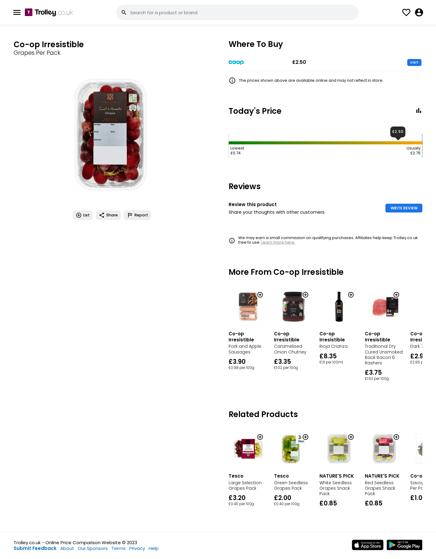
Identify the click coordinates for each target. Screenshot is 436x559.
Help (154, 548)
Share (108, 215)
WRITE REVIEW (404, 208)
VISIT (414, 62)
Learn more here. (278, 242)
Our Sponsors (93, 548)
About (67, 548)
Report (137, 215)
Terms (118, 548)
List (83, 215)
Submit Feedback (35, 548)
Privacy (137, 548)
